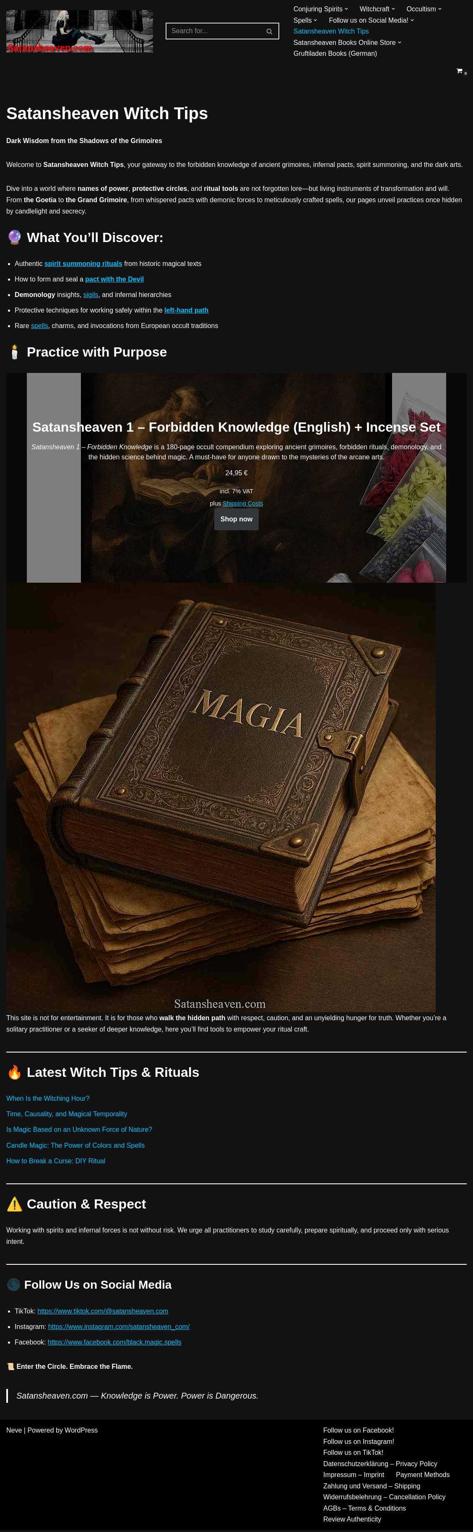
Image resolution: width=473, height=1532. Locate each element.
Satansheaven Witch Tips (331, 31)
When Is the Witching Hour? (48, 1099)
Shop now (236, 520)
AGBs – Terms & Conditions (364, 1510)
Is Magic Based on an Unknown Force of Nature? (79, 1130)
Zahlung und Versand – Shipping (372, 1488)
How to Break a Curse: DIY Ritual (56, 1161)
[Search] (213, 31)
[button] (346, 8)
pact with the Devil (115, 279)
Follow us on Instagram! (359, 1443)
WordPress (81, 1432)
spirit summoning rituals (83, 264)
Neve (14, 1432)
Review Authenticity (352, 1521)
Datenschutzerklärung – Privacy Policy (380, 1465)
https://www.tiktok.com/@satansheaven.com (103, 1312)
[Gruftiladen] (79, 31)
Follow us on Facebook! (358, 1432)
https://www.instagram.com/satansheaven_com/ (119, 1328)
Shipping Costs (243, 504)
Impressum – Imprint (354, 1476)
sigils (91, 295)
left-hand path (187, 311)
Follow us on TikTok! (353, 1454)
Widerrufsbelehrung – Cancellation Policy (384, 1499)
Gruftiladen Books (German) (335, 53)
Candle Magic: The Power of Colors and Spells (75, 1146)
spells (39, 326)
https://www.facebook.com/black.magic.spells (115, 1343)
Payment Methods (423, 1476)
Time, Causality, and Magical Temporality (67, 1115)
